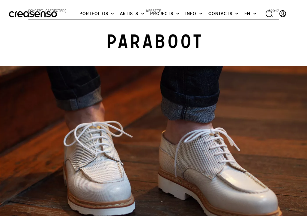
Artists (129, 13)
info (190, 13)
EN (247, 13)
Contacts (220, 13)
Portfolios (93, 13)
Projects (161, 13)
